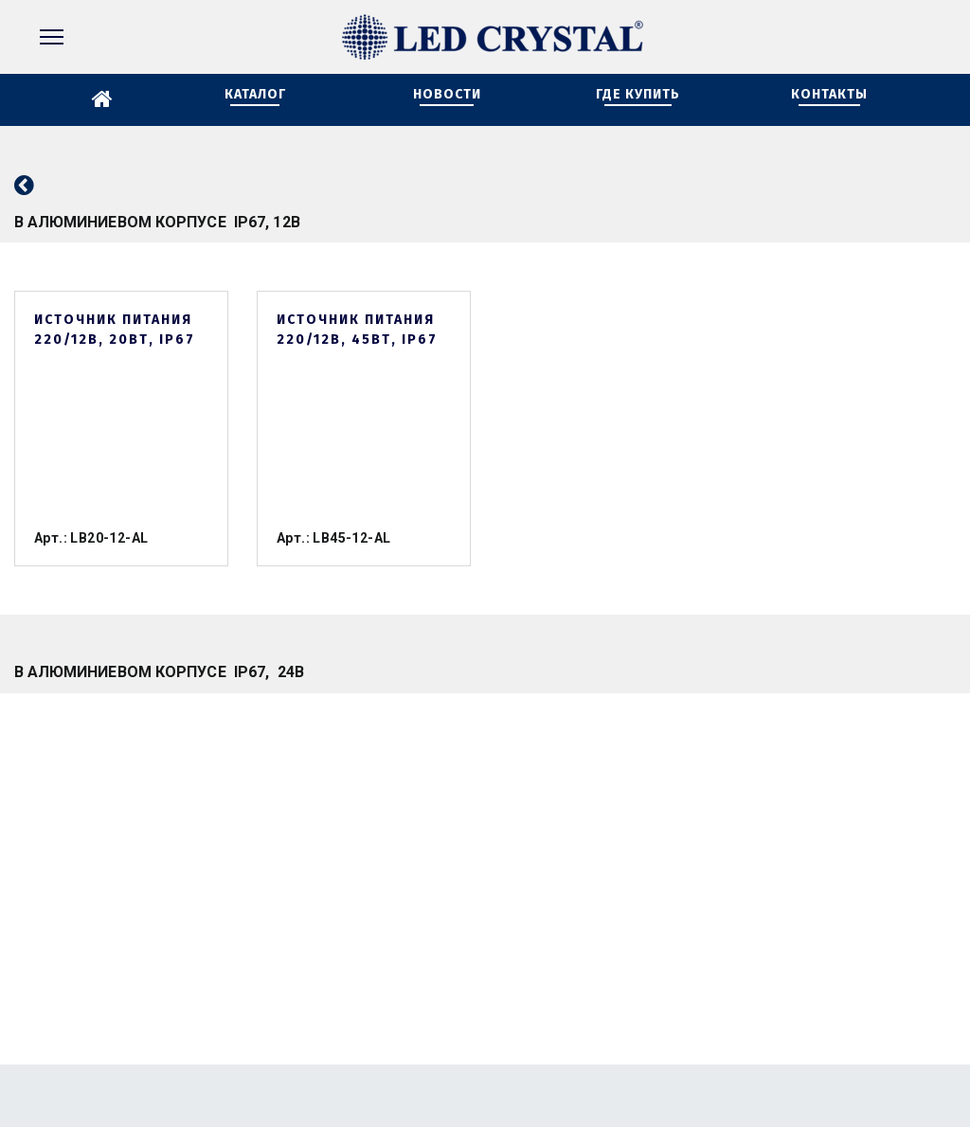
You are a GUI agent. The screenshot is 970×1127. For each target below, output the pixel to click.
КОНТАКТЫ (829, 94)
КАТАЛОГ (255, 94)
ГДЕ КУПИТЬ (638, 94)
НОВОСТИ (447, 94)
